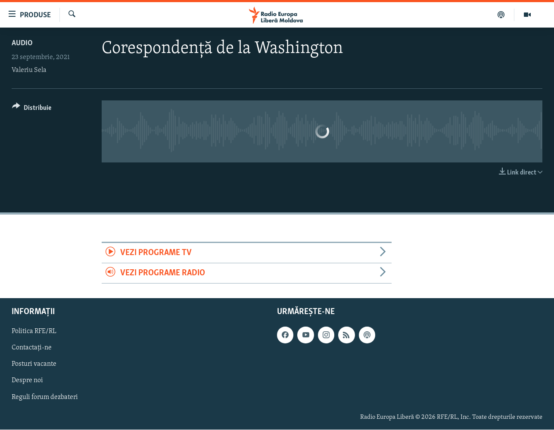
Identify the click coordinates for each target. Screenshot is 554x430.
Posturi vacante (34, 364)
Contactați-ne (32, 348)
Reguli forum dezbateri (45, 397)
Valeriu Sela (29, 70)
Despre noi (27, 380)
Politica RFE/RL (34, 331)
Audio (22, 43)
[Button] (31, 109)
